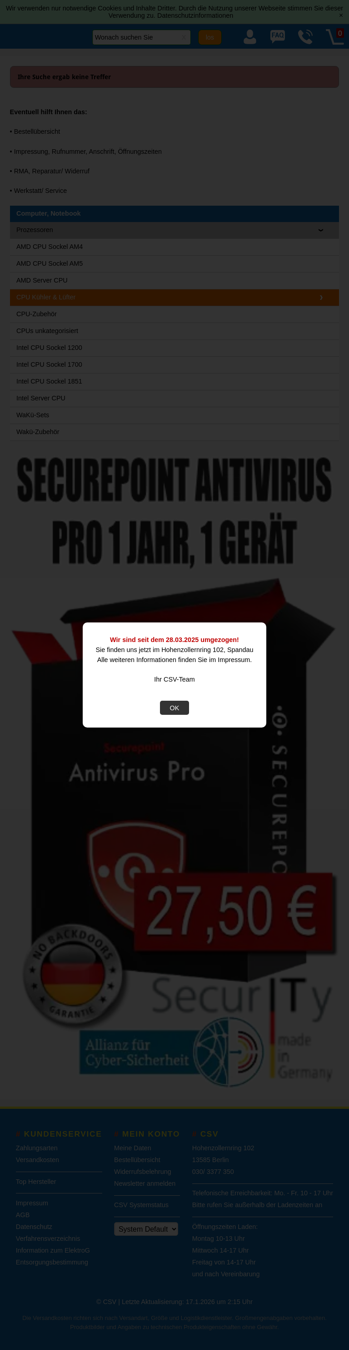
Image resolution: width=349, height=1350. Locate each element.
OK (174, 708)
